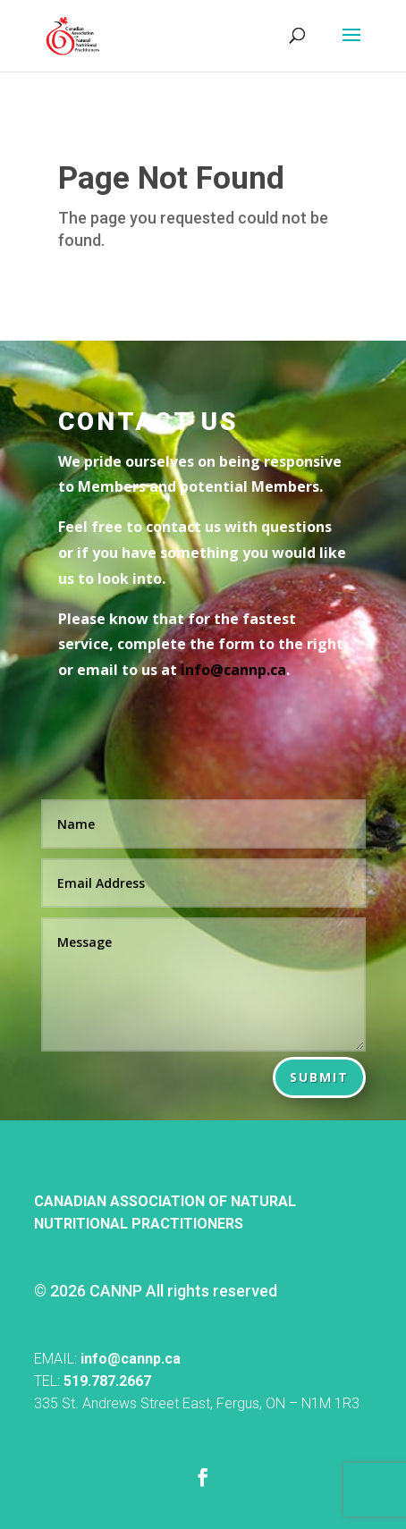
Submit (319, 1077)
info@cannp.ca (130, 1358)
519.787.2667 (107, 1381)
